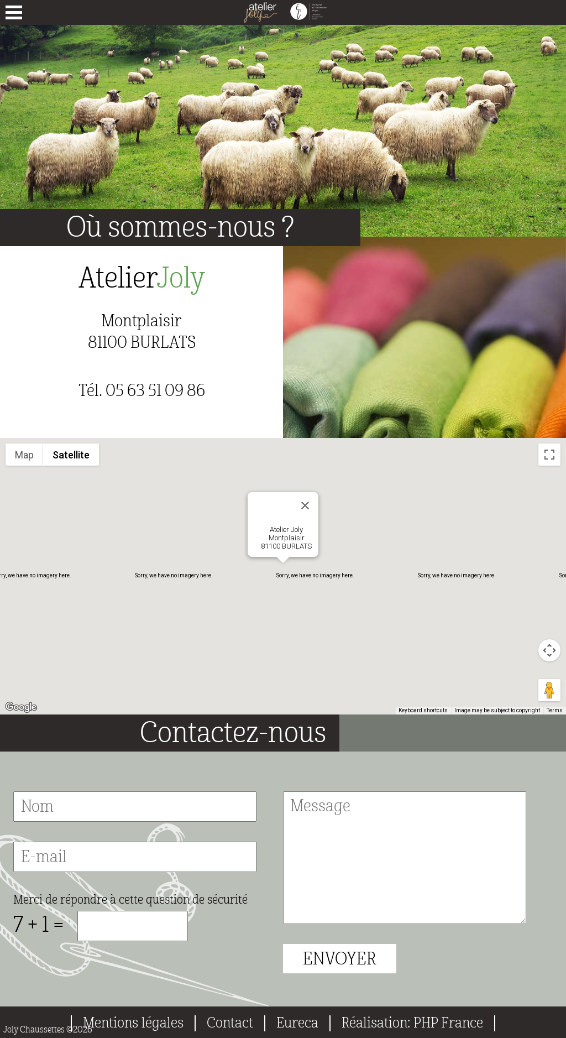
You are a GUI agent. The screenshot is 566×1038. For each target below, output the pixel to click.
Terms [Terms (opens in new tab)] (555, 710)
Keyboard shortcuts (423, 710)
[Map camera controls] (549, 650)
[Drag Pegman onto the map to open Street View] (549, 690)
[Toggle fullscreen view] (549, 455)
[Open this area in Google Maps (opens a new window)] (21, 707)
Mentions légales (133, 1023)
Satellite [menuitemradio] (71, 455)
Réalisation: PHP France (412, 1023)
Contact (230, 1023)
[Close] (305, 505)
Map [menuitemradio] (24, 455)
